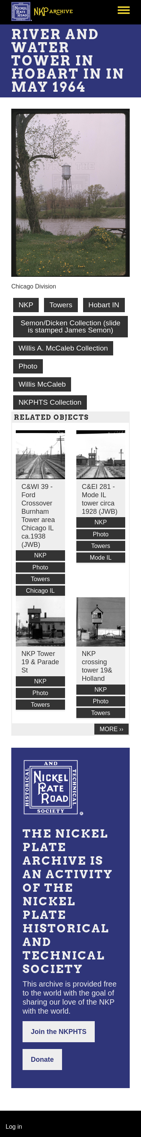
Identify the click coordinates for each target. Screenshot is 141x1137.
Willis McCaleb (42, 384)
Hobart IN (103, 305)
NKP (25, 305)
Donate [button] (42, 1059)
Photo (27, 366)
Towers (60, 305)
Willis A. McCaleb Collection (63, 348)
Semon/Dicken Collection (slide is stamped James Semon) (71, 326)
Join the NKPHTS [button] (58, 1031)
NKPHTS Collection (49, 402)
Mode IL (101, 557)
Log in (14, 1126)
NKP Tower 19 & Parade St (40, 662)
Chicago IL (40, 590)
